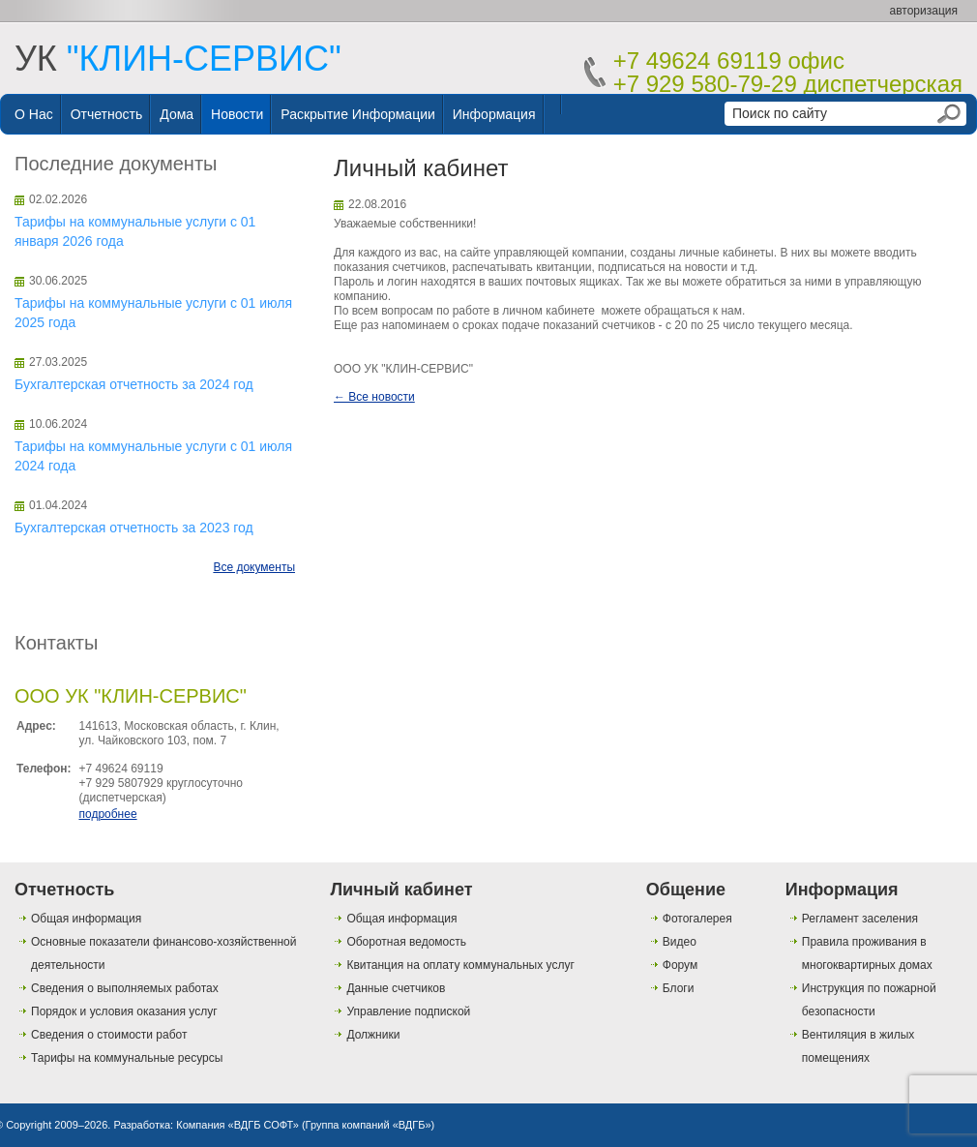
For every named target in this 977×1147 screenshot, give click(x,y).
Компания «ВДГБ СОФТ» (237, 1125)
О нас (34, 114)
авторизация (924, 10)
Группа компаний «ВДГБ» (368, 1125)
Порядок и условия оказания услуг (124, 1011)
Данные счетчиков (395, 988)
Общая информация (86, 918)
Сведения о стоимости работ (109, 1034)
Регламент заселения (860, 918)
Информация (494, 114)
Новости (237, 114)
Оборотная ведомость (406, 942)
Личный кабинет (401, 889)
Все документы (254, 567)
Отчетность (107, 114)
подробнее (107, 814)
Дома (176, 114)
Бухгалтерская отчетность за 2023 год (134, 527)
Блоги (679, 988)
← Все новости (374, 397)
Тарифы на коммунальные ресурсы (126, 1058)
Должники (373, 1034)
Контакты (56, 642)
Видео (679, 942)
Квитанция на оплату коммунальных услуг (460, 965)
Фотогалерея (697, 918)
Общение (685, 889)
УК (178, 58)
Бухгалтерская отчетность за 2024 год (134, 384)
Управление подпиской (408, 1011)
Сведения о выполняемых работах (125, 988)
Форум (680, 965)
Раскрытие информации (358, 114)
